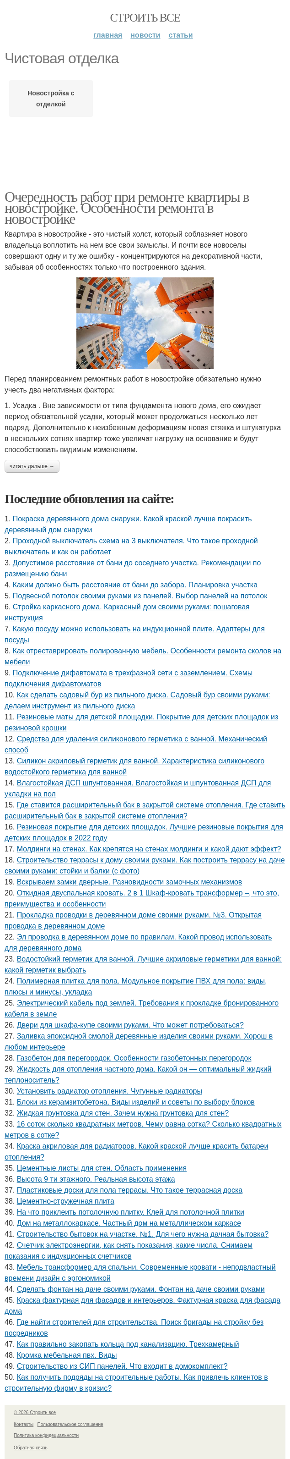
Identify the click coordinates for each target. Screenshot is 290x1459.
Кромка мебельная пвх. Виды (67, 1355)
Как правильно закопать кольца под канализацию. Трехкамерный (128, 1344)
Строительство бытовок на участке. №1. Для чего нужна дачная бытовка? (143, 1234)
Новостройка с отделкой (50, 98)
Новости (145, 35)
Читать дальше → (32, 466)
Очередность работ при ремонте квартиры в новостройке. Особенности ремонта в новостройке (127, 207)
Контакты (23, 1424)
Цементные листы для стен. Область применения (102, 1168)
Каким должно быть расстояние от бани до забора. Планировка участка (135, 585)
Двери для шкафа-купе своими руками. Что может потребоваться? (130, 1025)
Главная (107, 35)
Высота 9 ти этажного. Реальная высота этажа (96, 1179)
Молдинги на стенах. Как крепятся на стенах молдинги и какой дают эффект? (149, 849)
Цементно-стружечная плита (65, 1201)
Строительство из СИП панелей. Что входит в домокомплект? (122, 1366)
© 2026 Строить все (35, 1412)
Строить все (145, 17)
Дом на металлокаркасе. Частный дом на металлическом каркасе (129, 1223)
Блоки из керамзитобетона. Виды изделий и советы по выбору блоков (136, 1102)
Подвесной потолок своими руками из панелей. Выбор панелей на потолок (140, 596)
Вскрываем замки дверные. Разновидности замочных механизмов (129, 882)
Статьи (181, 35)
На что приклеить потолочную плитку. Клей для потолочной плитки (130, 1212)
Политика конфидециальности (46, 1435)
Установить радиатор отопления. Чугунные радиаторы (109, 1091)
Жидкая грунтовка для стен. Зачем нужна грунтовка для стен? (123, 1113)
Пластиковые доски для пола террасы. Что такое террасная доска (130, 1190)
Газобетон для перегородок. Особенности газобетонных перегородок (134, 1058)
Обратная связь (31, 1447)
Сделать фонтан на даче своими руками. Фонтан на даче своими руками (141, 1289)
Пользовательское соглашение (70, 1424)
